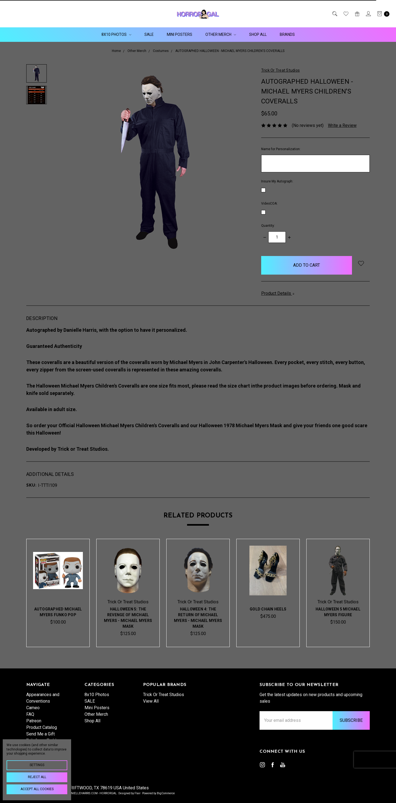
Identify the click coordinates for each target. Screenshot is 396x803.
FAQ (30, 721)
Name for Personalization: (281, 149)
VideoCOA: (269, 203)
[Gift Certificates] (357, 13)
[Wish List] (345, 13)
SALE (149, 34)
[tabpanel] (58, 593)
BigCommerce (166, 793)
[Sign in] (368, 13)
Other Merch (220, 34)
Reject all (37, 777)
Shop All (258, 34)
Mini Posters (179, 34)
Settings (37, 765)
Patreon (33, 728)
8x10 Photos (116, 34)
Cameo (33, 714)
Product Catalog (41, 734)
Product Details (278, 293)
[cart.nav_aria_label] (381, 13)
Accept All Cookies (37, 789)
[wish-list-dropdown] (361, 263)
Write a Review (342, 125)
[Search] (334, 13)
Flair (138, 793)
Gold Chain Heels (268, 610)
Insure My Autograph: (277, 181)
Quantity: (268, 226)
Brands (287, 34)
